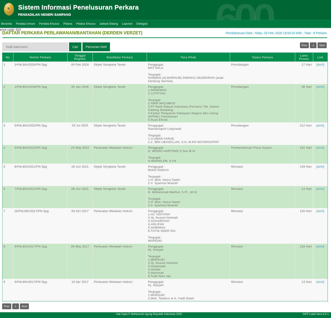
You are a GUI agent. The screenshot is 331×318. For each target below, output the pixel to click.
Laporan (127, 23)
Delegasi (142, 23)
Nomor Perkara (40, 57)
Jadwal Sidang (108, 23)
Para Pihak (188, 57)
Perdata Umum (25, 23)
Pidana (67, 23)
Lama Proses (304, 57)
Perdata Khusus (49, 23)
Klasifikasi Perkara (120, 57)
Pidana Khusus (85, 23)
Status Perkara (262, 57)
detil (320, 64)
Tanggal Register (80, 57)
